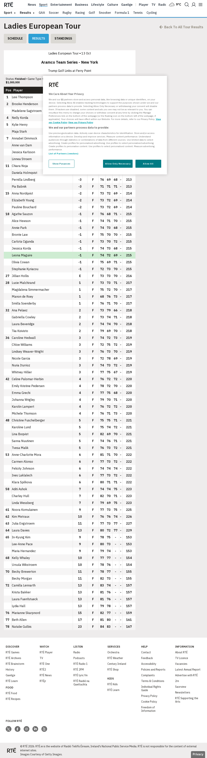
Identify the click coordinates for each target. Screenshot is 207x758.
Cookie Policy (149, 701)
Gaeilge (127, 4)
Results (38, 38)
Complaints (148, 675)
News (32, 4)
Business (81, 4)
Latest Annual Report (188, 669)
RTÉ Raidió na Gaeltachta (81, 682)
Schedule (15, 38)
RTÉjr (43, 681)
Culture (112, 4)
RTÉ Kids (112, 684)
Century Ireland (116, 664)
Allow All (148, 163)
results (25, 13)
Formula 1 (122, 13)
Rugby (67, 13)
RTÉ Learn (12, 681)
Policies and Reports (153, 669)
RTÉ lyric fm (80, 675)
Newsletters (182, 692)
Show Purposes (61, 163)
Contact (146, 652)
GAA (42, 13)
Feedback (147, 658)
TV (41, 658)
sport (8, 13)
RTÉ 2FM (78, 669)
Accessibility (148, 664)
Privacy (198, 754)
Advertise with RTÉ (186, 675)
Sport (43, 4)
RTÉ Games (12, 652)
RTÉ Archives (13, 658)
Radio (162, 4)
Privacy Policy (149, 696)
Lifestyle (97, 4)
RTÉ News (46, 675)
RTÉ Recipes (13, 699)
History (10, 669)
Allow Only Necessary (117, 163)
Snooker (105, 13)
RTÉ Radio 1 (80, 664)
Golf (92, 13)
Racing (80, 13)
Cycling (152, 13)
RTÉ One (45, 664)
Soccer (54, 13)
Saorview (180, 686)
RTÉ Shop (113, 669)
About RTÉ (181, 652)
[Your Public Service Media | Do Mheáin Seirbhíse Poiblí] (11, 750)
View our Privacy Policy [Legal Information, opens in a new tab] (80, 122)
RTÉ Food (11, 693)
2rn (177, 681)
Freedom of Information (148, 709)
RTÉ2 (43, 669)
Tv (153, 4)
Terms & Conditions (152, 681)
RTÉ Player (46, 652)
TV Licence (181, 658)
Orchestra (113, 652)
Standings (63, 38)
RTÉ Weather (115, 658)
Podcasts (79, 658)
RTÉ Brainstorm (15, 664)
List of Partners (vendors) (63, 153)
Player (143, 4)
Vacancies (181, 664)
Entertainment (61, 4)
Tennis (138, 13)
